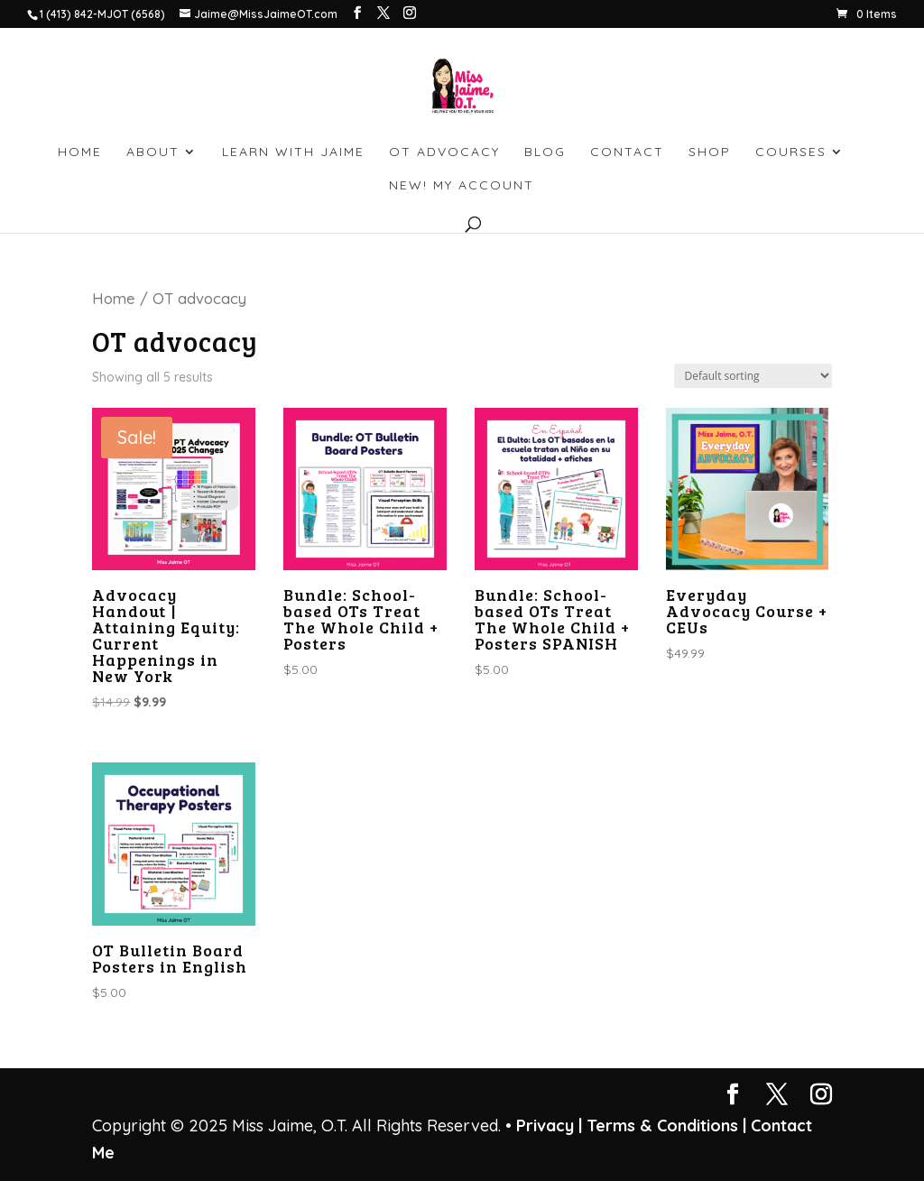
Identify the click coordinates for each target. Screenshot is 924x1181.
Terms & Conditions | (666, 1125)
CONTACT (627, 152)
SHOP (709, 152)
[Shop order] (753, 376)
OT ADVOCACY (444, 152)
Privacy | (549, 1125)
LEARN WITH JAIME (293, 152)
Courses (791, 152)
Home (113, 298)
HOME (80, 152)
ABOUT (153, 152)
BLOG (545, 152)
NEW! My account (461, 186)
